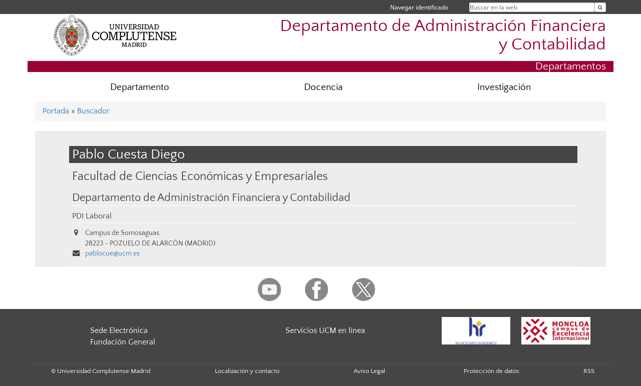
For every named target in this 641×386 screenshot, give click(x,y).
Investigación (504, 87)
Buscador (93, 111)
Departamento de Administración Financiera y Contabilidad (443, 35)
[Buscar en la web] (600, 7)
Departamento (139, 87)
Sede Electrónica (119, 330)
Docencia (323, 87)
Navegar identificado (419, 7)
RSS (588, 371)
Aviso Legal (369, 371)
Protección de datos (491, 371)
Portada (56, 111)
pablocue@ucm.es (112, 254)
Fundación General (122, 342)
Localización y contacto (247, 371)
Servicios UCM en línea (325, 330)
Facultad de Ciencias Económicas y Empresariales (200, 176)
